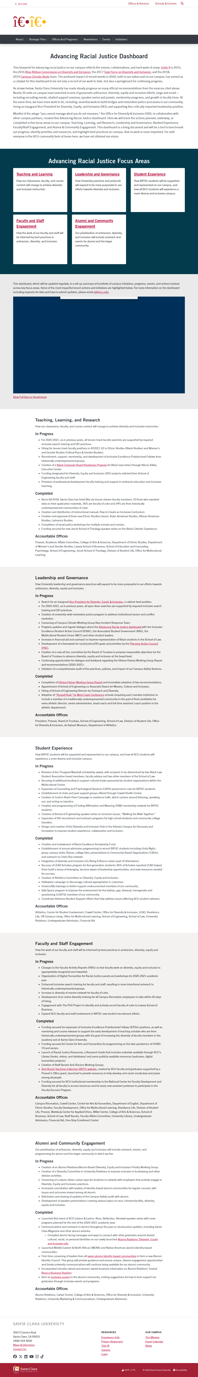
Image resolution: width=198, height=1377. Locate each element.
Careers (105, 1349)
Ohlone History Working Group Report (80, 682)
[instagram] (37, 1356)
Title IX (105, 1345)
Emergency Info (110, 1337)
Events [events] (106, 39)
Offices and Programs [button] (66, 39)
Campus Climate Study (35, 76)
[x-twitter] (20, 1356)
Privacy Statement (112, 1341)
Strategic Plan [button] (39, 39)
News (148, 1345)
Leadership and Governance (97, 174)
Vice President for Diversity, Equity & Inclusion (96, 601)
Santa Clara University (38, 1324)
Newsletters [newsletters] (90, 39)
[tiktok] (42, 1356)
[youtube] (31, 1356)
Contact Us (19, 1349)
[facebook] (15, 1356)
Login (104, 1354)
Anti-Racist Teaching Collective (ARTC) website (69, 1068)
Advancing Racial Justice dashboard (120, 626)
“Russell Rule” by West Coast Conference (80, 694)
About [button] (21, 39)
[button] (182, 3)
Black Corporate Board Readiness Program (82, 464)
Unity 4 (165, 67)
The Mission (152, 1337)
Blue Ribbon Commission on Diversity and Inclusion (57, 72)
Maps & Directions (24, 1344)
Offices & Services (138, 3)
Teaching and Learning (34, 174)
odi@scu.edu (101, 291)
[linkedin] (26, 1356)
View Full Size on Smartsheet (30, 397)
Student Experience (150, 174)
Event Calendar (154, 1341)
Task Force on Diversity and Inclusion (127, 72)
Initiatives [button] (122, 39)
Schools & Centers (165, 3)
